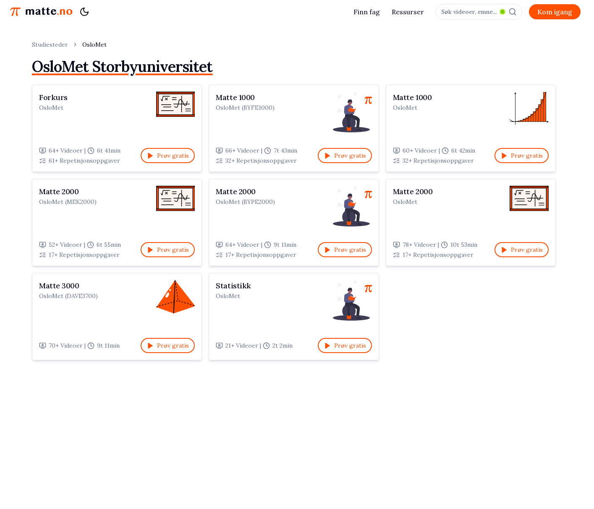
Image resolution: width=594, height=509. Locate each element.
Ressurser (408, 12)
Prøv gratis (168, 155)
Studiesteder (50, 44)
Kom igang (554, 12)
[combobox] (479, 12)
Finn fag (366, 12)
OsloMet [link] (94, 44)
